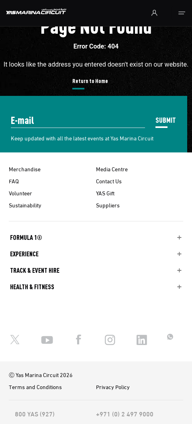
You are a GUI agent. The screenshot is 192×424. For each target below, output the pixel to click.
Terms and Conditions (35, 387)
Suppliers (108, 205)
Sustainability (25, 205)
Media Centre (112, 169)
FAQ (14, 181)
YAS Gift (105, 193)
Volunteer (20, 193)
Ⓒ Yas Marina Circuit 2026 (41, 375)
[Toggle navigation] (182, 13)
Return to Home (90, 80)
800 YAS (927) (35, 413)
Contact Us (109, 181)
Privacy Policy (113, 387)
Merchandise (25, 169)
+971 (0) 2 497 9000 (124, 413)
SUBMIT (165, 119)
